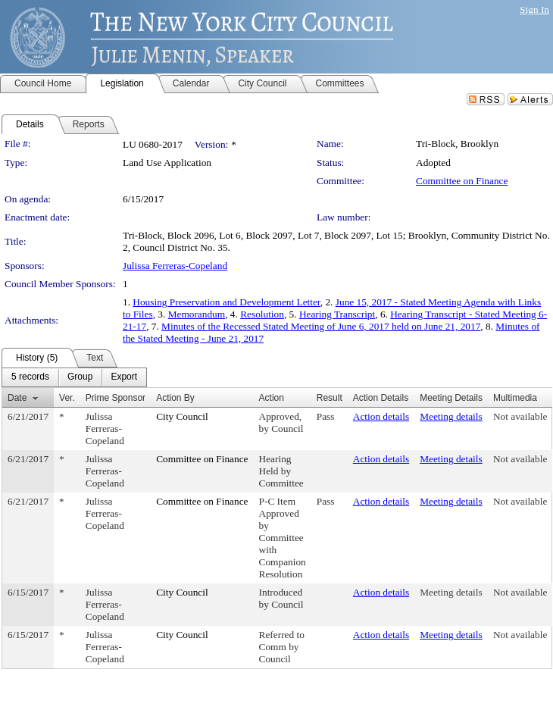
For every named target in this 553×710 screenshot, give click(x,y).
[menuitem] (30, 377)
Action (271, 398)
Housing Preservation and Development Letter (226, 302)
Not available (520, 416)
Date (17, 398)
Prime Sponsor (115, 398)
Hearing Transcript (337, 314)
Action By (175, 398)
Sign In (534, 9)
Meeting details (451, 416)
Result (329, 398)
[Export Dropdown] (124, 377)
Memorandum (197, 314)
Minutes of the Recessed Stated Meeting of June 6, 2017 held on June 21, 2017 (320, 326)
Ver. (67, 398)
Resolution (262, 314)
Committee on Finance (462, 180)
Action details (381, 416)
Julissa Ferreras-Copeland (175, 265)
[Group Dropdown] (80, 377)
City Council (182, 416)
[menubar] (74, 377)
